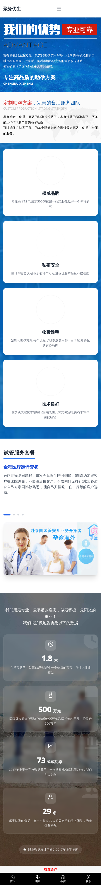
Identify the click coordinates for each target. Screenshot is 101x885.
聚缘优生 (12, 9)
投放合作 (50, 869)
